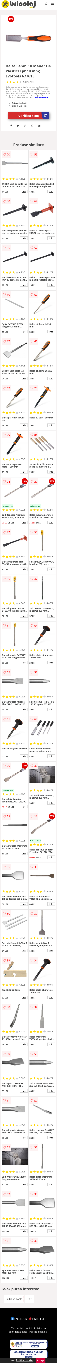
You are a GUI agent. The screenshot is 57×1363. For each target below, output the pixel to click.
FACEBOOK (19, 1319)
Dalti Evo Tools (13, 1299)
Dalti (29, 1299)
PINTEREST (36, 1319)
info (24, 191)
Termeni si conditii (21, 1328)
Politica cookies (38, 1331)
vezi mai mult (41, 97)
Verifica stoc (33, 115)
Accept (41, 1360)
